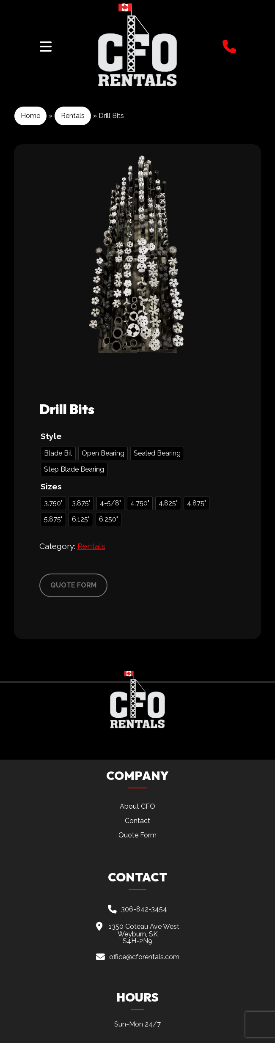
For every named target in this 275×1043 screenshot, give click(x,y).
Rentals (73, 116)
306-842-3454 (144, 909)
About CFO (137, 806)
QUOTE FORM (73, 585)
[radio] (58, 453)
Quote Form (137, 835)
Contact (137, 821)
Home (30, 116)
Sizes (51, 486)
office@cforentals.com (144, 957)
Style (51, 436)
